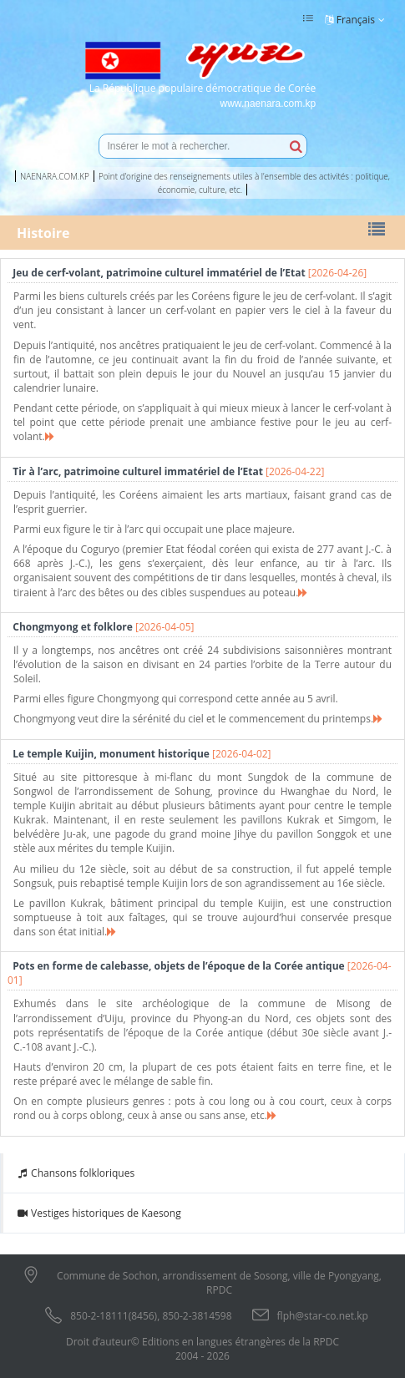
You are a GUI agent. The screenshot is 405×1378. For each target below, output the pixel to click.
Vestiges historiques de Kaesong (98, 1213)
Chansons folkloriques (75, 1173)
